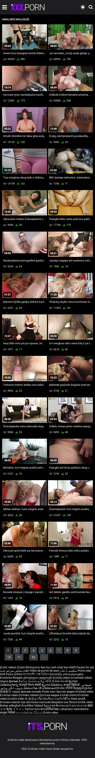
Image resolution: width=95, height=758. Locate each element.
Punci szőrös (14, 674)
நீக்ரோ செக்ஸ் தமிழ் (31, 681)
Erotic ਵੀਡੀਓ (65, 688)
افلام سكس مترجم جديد (14, 670)
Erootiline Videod (33, 705)
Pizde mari (48, 691)
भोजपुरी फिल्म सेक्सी (30, 684)
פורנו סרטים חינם (76, 705)
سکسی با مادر (68, 670)
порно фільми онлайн (26, 691)
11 (19, 657)
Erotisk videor (62, 677)
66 (33, 657)
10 (9, 657)
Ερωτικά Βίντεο (55, 705)
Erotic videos (8, 667)
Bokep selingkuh (10, 705)
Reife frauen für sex (81, 667)
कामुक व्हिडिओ (72, 684)
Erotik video (85, 702)
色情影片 (6, 691)
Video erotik (77, 698)
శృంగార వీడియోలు (53, 684)
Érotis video (50, 712)
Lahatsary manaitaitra (74, 709)
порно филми (9, 681)
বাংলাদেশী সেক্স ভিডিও (36, 674)
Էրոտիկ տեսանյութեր (67, 674)
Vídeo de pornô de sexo (44, 670)
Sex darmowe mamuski (36, 702)
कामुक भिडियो (8, 712)
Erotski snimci (69, 695)
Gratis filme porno (28, 667)
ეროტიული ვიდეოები (38, 677)
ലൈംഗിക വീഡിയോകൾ (40, 688)
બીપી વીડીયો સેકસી (56, 681)
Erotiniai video (9, 695)
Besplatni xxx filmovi (64, 702)
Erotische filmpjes (11, 677)
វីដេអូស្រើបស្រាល (82, 688)
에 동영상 (31, 698)
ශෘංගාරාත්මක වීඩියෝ (29, 712)
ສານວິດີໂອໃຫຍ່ (50, 709)
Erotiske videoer (29, 695)
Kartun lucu (33, 709)
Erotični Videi (16, 698)
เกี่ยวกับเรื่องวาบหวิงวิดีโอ (53, 698)
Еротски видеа (50, 695)
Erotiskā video (84, 691)
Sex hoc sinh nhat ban (55, 667)
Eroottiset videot (81, 677)
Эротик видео (65, 691)
